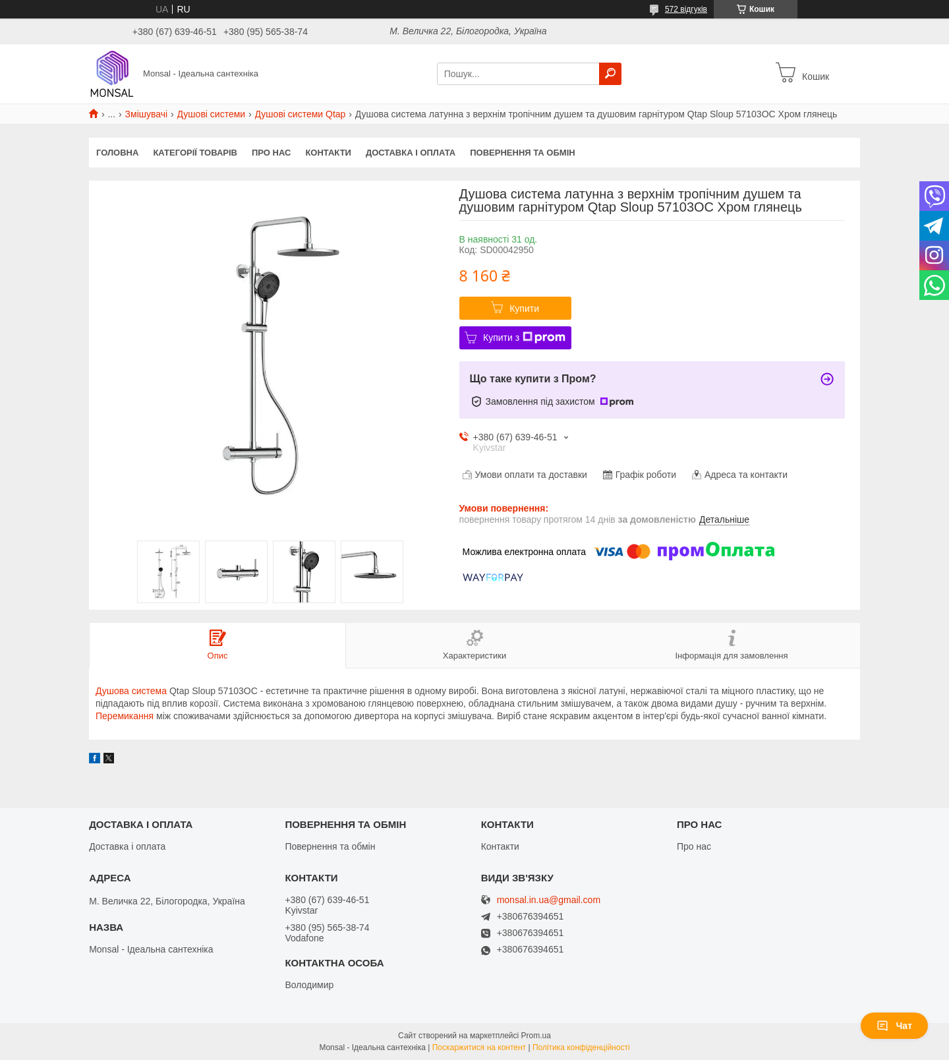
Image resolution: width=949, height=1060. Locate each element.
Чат (894, 1026)
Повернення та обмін (522, 153)
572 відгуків (686, 9)
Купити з (524, 337)
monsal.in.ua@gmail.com (548, 900)
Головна (117, 153)
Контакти (328, 153)
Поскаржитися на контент (479, 1047)
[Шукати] (610, 74)
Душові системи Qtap (300, 114)
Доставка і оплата (410, 153)
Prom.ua (536, 1035)
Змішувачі (146, 114)
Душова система (131, 691)
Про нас (271, 153)
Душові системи (211, 114)
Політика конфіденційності (581, 1047)
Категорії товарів (195, 153)
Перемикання (125, 716)
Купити (524, 308)
